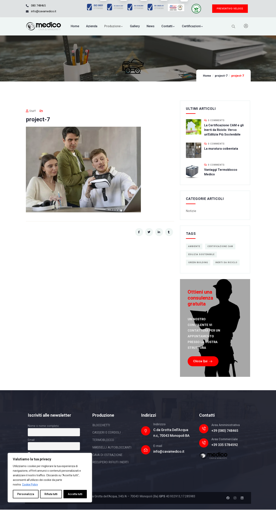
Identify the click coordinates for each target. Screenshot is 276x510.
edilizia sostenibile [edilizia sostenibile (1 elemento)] (201, 254)
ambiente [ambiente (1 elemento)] (194, 246)
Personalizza (25, 494)
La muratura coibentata (221, 148)
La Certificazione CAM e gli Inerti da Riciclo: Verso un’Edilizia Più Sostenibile (224, 129)
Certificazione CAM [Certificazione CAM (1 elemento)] (220, 246)
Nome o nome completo (43, 426)
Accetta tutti (75, 494)
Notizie (191, 211)
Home (207, 75)
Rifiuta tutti (51, 494)
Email (31, 440)
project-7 (221, 75)
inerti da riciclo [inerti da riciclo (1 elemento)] (226, 262)
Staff (31, 111)
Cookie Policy (30, 484)
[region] (50, 477)
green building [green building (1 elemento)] (198, 262)
